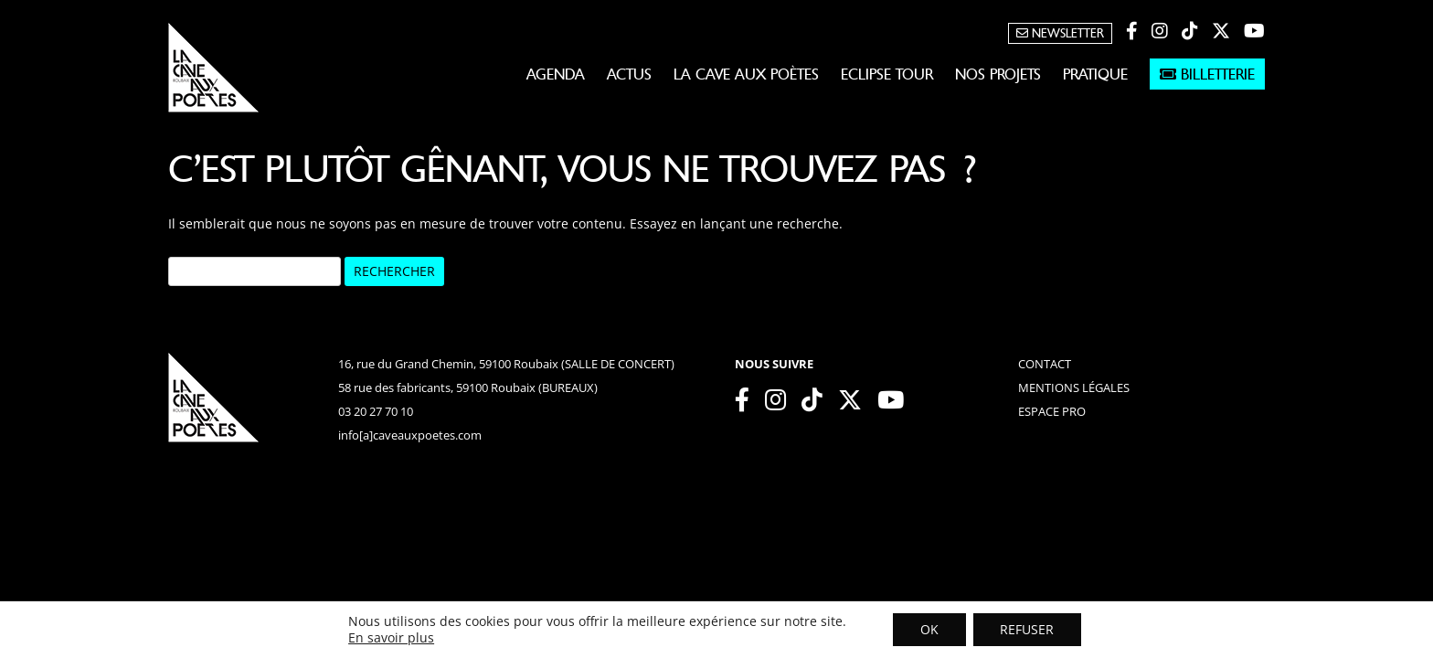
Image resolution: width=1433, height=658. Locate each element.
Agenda (555, 74)
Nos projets (998, 74)
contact (1044, 364)
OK (929, 629)
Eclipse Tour (887, 74)
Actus (629, 74)
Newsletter (1060, 33)
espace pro (1052, 411)
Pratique (1095, 74)
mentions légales (1074, 387)
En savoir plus (390, 638)
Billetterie (1207, 74)
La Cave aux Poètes (746, 74)
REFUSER (1028, 629)
